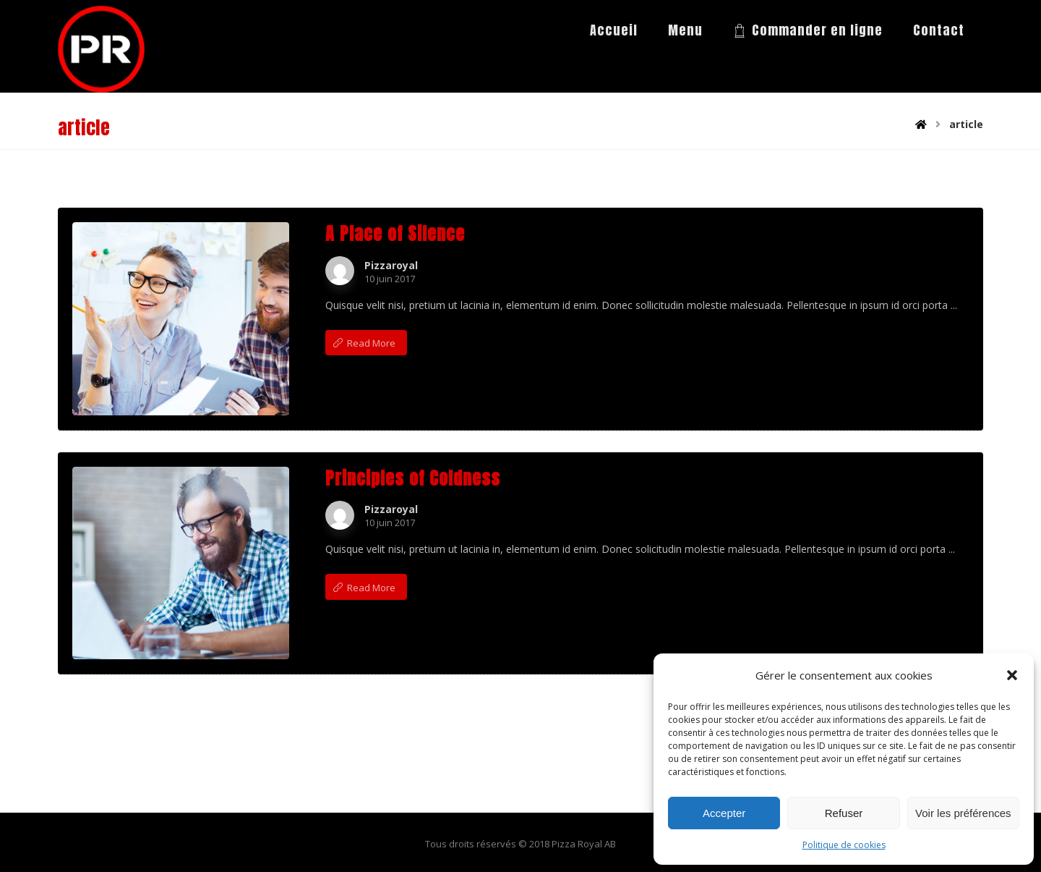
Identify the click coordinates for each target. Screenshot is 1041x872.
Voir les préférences (963, 813)
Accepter (724, 813)
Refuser (844, 813)
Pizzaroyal (391, 265)
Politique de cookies (844, 845)
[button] (1012, 675)
